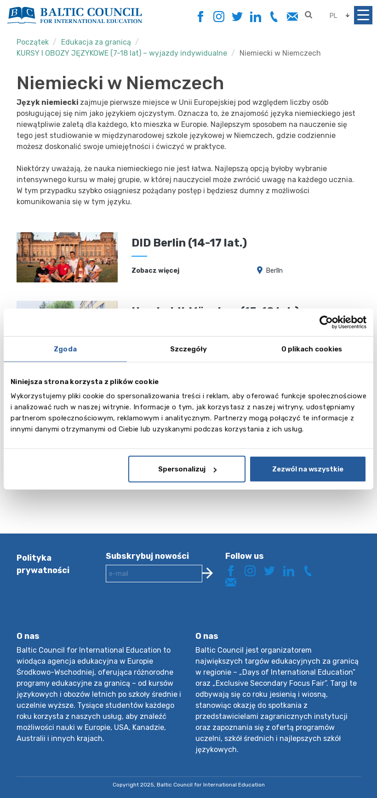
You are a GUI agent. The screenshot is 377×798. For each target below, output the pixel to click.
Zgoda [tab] (65, 348)
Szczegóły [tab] (188, 348)
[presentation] (176, 614)
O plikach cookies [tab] (312, 348)
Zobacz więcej (155, 271)
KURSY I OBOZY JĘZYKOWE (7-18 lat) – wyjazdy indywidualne (122, 53)
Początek (33, 42)
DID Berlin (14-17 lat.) (189, 242)
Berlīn (274, 271)
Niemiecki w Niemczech (280, 53)
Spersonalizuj (187, 469)
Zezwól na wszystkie (307, 469)
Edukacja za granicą (96, 42)
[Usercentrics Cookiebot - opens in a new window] (326, 322)
